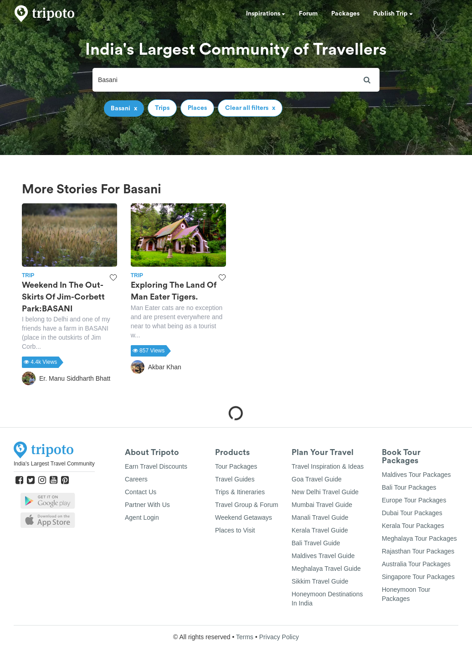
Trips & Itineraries (240, 492)
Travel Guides (235, 479)
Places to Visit (235, 530)
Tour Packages (236, 466)
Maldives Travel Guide (323, 555)
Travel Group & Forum (246, 504)
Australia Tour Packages (416, 564)
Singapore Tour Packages (418, 576)
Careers (136, 479)
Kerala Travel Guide (320, 530)
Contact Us (140, 492)
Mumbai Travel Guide (322, 504)
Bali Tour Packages (409, 487)
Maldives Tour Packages (416, 474)
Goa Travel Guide (317, 479)
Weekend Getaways (243, 517)
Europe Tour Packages (414, 500)
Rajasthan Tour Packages (418, 551)
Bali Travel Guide (316, 543)
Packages (345, 13)
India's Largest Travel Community (54, 463)
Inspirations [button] (265, 13)
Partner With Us (147, 504)
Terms (244, 637)
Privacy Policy (279, 637)
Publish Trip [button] (393, 13)
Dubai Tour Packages (412, 513)
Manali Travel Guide (320, 517)
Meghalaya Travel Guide (326, 568)
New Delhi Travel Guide (325, 492)
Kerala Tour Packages (413, 525)
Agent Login (142, 517)
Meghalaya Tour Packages (419, 538)
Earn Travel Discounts (156, 466)
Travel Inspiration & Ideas (328, 466)
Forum (308, 13)
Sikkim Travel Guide (320, 581)
